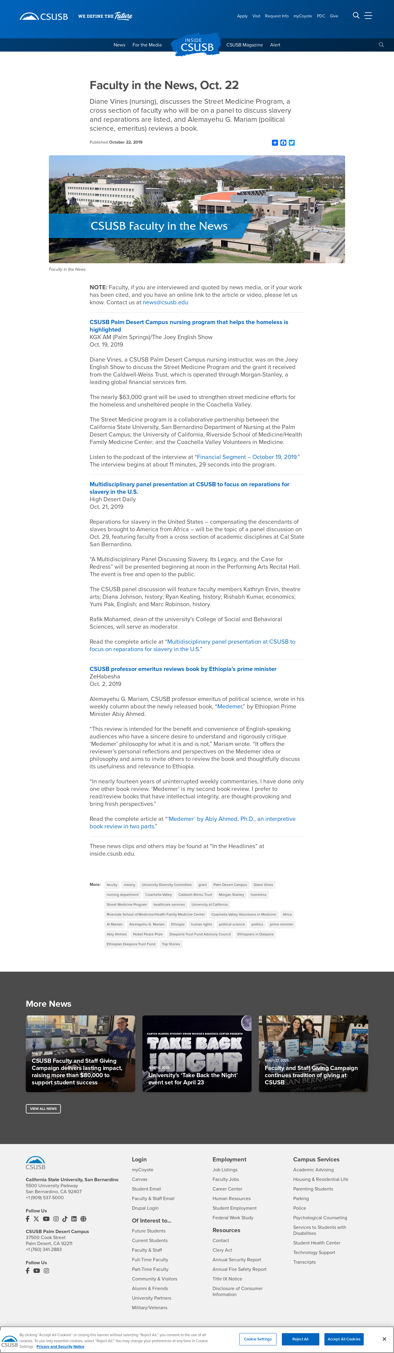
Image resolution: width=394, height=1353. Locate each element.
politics (257, 924)
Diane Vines (263, 885)
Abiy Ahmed (117, 934)
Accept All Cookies (344, 1342)
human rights (201, 924)
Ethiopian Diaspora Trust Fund (131, 944)
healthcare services (169, 904)
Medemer (229, 706)
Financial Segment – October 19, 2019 (247, 457)
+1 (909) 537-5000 (45, 1198)
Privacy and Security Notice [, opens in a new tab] (60, 1350)
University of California (210, 904)
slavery (129, 885)
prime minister (281, 924)
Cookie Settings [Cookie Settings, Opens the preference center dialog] (258, 1342)
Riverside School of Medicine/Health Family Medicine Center (156, 914)
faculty (112, 885)
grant (202, 885)
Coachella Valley (158, 895)
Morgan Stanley (231, 895)
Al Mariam (115, 924)
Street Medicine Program (127, 904)
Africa (287, 914)
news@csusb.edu (165, 302)
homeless (259, 895)
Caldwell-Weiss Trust (195, 895)
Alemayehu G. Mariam (147, 924)
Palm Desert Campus (230, 885)
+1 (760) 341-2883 (44, 1250)
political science (232, 924)
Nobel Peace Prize (148, 934)
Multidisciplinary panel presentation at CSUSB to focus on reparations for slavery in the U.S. (192, 645)
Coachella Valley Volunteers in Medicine (243, 914)
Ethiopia (177, 924)
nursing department (123, 895)
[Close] (384, 1342)
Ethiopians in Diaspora (255, 934)
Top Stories (171, 944)
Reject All (300, 1342)
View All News (43, 1109)
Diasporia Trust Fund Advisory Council (200, 934)
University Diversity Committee (167, 885)
